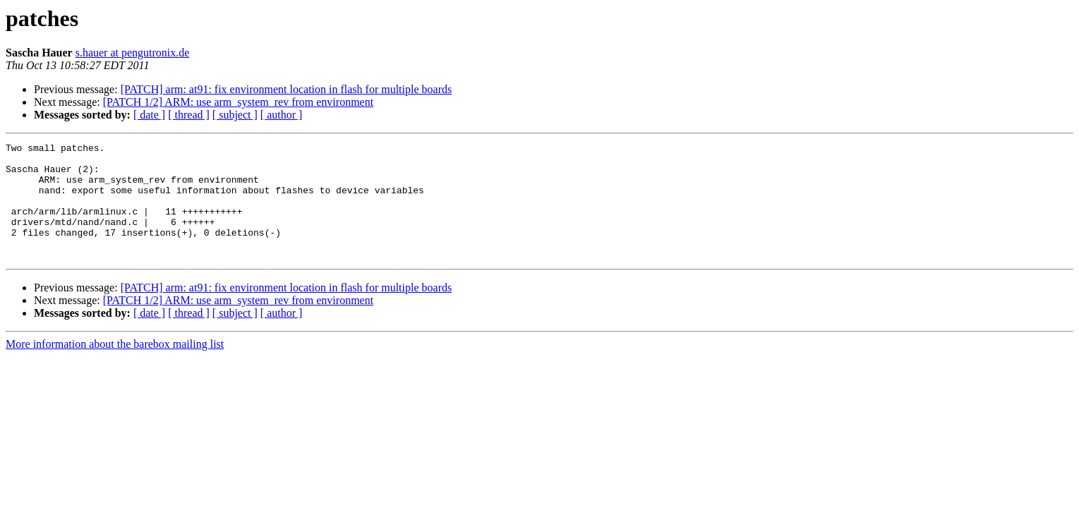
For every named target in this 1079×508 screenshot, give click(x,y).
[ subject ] (235, 115)
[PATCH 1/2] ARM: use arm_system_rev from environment (238, 102)
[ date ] (149, 115)
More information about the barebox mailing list (115, 367)
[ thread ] (189, 115)
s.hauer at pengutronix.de (133, 53)
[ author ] (281, 115)
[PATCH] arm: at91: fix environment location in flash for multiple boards (286, 89)
